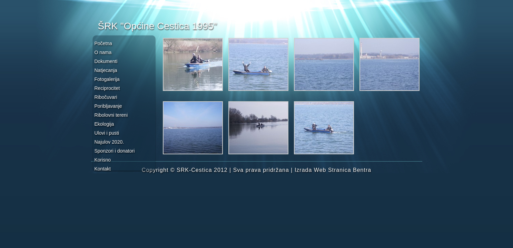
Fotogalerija (107, 79)
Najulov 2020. (109, 142)
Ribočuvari (106, 97)
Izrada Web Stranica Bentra (333, 170)
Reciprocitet (107, 88)
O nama (103, 52)
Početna (103, 43)
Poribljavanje (108, 106)
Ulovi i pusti (107, 133)
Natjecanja (106, 70)
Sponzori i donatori (115, 151)
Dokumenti (106, 61)
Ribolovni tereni (111, 115)
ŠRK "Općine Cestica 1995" (157, 26)
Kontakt (103, 169)
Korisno (103, 160)
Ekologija (104, 124)
